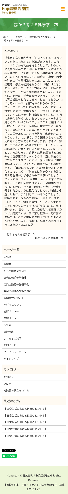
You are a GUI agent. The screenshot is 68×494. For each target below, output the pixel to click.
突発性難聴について (15, 271)
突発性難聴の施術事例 (16, 284)
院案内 (7, 264)
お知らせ (9, 377)
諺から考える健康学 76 (48, 238)
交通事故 (9, 331)
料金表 (7, 325)
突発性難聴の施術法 (15, 277)
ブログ (18, 36)
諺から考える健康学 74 (20, 234)
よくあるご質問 (12, 338)
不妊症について (12, 304)
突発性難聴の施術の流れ (18, 291)
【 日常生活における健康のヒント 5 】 (25, 429)
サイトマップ (11, 358)
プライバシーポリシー (16, 352)
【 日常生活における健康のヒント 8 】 (25, 408)
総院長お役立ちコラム (40, 36)
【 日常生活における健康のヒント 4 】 (25, 435)
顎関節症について (14, 298)
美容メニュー (11, 318)
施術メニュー (11, 311)
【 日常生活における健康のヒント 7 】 (25, 415)
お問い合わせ (11, 345)
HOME (5, 36)
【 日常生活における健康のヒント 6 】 (25, 422)
